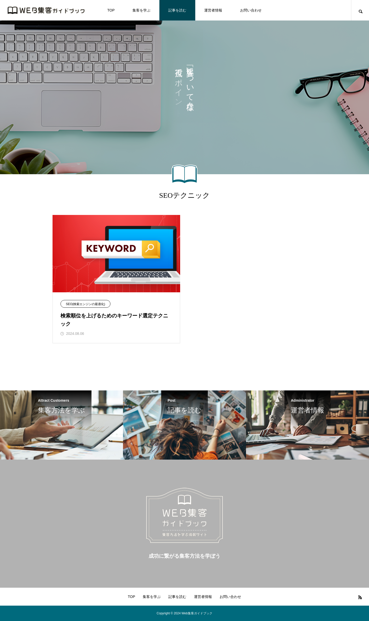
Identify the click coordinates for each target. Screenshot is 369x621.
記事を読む (177, 10)
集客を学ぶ (141, 10)
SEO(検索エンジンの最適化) (85, 304)
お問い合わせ (251, 10)
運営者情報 (213, 10)
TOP (111, 10)
